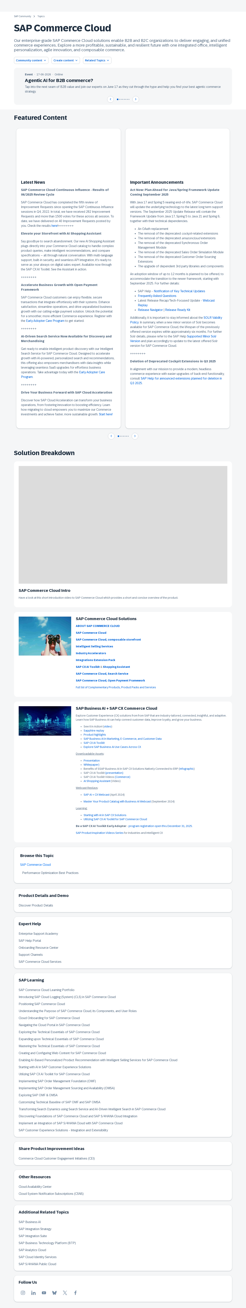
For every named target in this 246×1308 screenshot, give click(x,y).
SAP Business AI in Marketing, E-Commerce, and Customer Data (123, 738)
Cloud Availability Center (35, 1186)
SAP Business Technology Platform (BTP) (47, 1243)
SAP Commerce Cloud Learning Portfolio (46, 990)
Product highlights (95, 734)
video (107, 726)
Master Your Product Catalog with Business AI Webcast (117, 801)
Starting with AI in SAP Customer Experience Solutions (55, 1067)
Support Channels (31, 954)
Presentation (92, 760)
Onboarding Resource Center (38, 947)
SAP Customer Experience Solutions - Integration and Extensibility (63, 1130)
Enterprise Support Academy (38, 933)
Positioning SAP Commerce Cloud (42, 1004)
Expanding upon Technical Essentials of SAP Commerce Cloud (61, 1039)
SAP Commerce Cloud (35, 864)
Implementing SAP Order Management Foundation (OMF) (57, 1081)
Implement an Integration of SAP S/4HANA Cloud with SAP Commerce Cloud (71, 1123)
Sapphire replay (94, 730)
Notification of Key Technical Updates (179, 291)
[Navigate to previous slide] (110, 99)
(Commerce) (122, 776)
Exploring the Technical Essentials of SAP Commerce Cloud (59, 1032)
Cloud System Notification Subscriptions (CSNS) (51, 1193)
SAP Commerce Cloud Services (40, 961)
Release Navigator (150, 310)
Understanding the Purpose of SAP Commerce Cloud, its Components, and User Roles (78, 1011)
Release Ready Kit (177, 310)
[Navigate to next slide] (135, 99)
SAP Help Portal (30, 940)
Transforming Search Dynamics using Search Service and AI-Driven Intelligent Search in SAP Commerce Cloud (92, 1109)
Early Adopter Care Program (45, 320)
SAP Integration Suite (33, 1236)
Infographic (187, 768)
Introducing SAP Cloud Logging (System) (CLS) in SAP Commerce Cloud (67, 997)
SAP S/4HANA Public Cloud (37, 1264)
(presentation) (114, 772)
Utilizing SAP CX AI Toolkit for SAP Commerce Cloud (115, 819)
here (55, 225)
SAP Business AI (30, 1222)
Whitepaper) (91, 764)
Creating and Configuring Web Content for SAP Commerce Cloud (62, 1053)
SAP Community (22, 16)
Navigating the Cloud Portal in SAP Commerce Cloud (54, 1025)
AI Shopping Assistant (97, 781)
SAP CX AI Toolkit (94, 742)
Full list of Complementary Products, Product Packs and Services (116, 687)
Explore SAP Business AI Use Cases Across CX (112, 746)
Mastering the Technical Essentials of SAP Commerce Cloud (59, 1046)
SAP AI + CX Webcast (96, 794)
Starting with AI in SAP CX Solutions (105, 815)
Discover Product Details (36, 905)
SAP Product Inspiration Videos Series (99, 832)
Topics (41, 16)
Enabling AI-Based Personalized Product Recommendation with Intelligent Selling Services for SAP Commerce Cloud (98, 1060)
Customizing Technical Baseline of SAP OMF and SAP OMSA (59, 1102)
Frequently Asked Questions (157, 295)
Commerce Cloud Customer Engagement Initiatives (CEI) (57, 1158)
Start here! (106, 414)
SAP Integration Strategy (35, 1229)
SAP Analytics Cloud (32, 1250)
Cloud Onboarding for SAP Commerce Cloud (49, 1018)
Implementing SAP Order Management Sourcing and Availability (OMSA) (67, 1088)
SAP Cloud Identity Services (38, 1257)
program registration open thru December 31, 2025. (161, 826)
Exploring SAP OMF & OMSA (38, 1095)
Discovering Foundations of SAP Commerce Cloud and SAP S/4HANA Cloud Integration (78, 1116)
